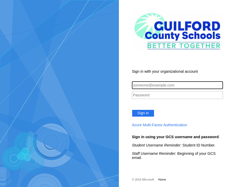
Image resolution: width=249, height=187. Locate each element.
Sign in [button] (143, 113)
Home (162, 179)
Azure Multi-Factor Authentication (159, 125)
